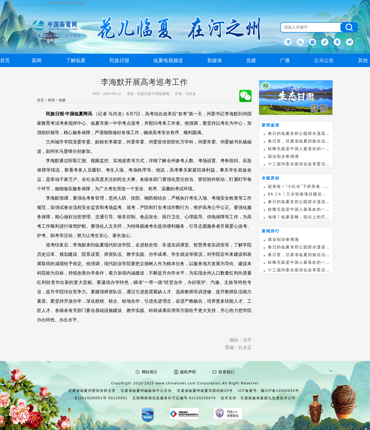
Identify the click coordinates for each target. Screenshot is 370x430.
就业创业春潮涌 (283, 156)
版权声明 (188, 372)
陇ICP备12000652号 (280, 391)
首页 (40, 100)
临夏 (62, 100)
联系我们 (226, 372)
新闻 (51, 100)
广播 (285, 60)
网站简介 (150, 372)
